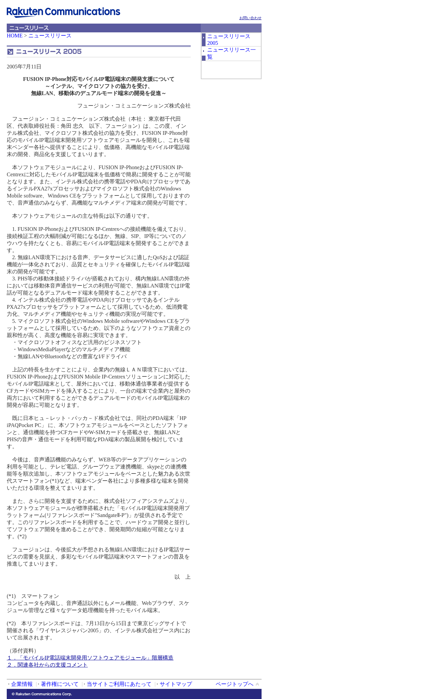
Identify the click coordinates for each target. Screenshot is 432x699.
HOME (15, 35)
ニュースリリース (50, 35)
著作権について (60, 684)
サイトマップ (176, 684)
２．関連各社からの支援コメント (47, 665)
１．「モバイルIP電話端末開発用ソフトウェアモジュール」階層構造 (90, 658)
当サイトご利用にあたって (119, 684)
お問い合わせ (250, 18)
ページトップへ (234, 684)
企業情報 (22, 684)
